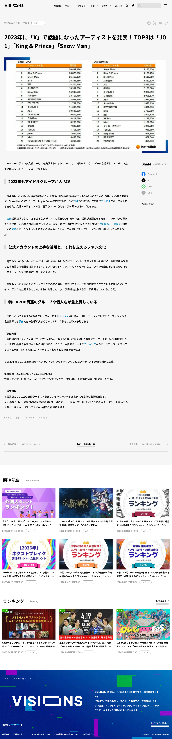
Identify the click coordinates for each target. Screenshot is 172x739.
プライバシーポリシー (40, 734)
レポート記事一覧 (86, 444)
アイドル (106, 201)
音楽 (9, 218)
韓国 (21, 321)
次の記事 (149, 444)
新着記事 (58, 5)
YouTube (104, 223)
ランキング (106, 5)
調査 (17, 418)
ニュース (69, 5)
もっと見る (161, 600)
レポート (94, 5)
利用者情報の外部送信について (66, 734)
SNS (13, 229)
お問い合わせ (88, 734)
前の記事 (33, 444)
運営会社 (6, 734)
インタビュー (81, 5)
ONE (76, 201)
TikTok (116, 223)
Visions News (148, 203)
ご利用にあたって (20, 734)
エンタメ (64, 316)
